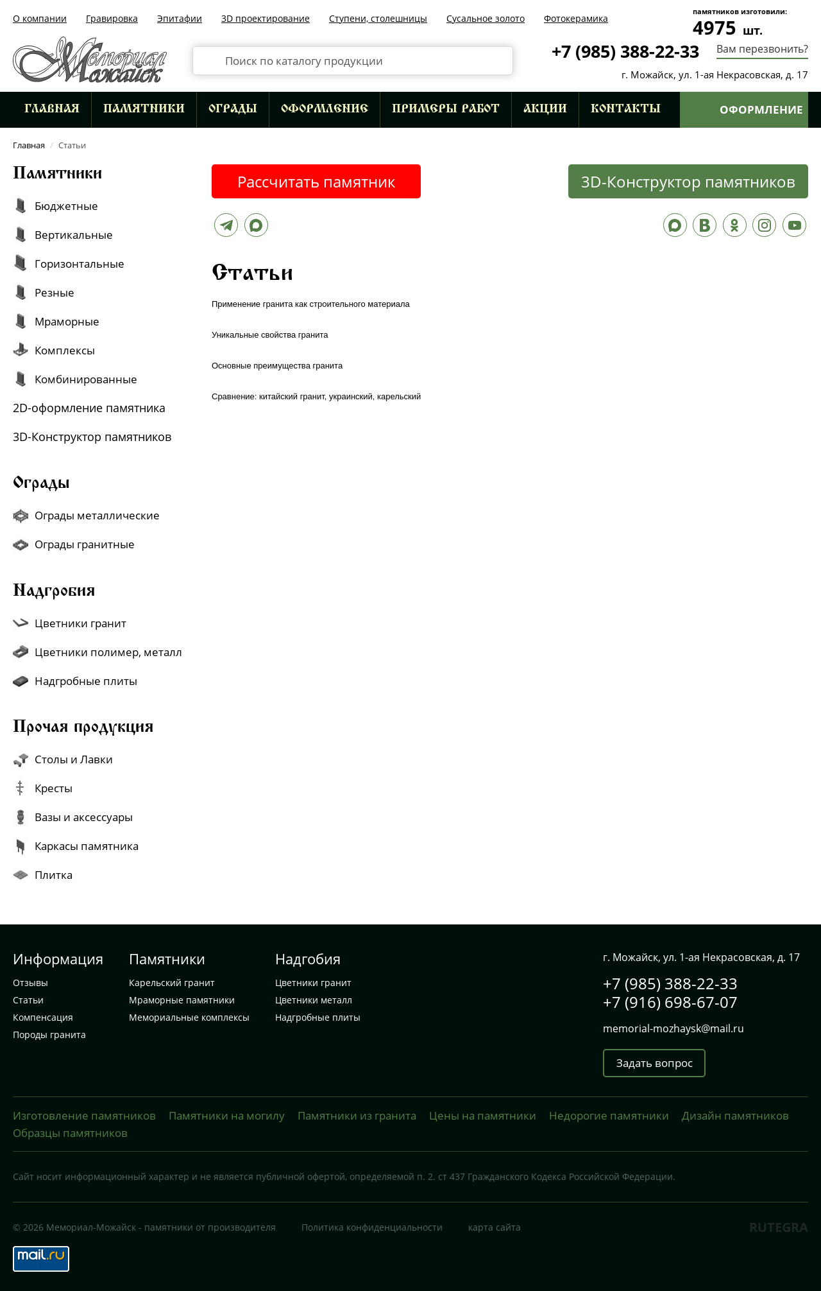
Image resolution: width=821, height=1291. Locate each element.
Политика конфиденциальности (372, 1227)
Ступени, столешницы (378, 18)
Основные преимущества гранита (277, 365)
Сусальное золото (485, 18)
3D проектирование (265, 18)
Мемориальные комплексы (189, 1017)
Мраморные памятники (182, 999)
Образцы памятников (70, 1132)
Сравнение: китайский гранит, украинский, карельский (316, 396)
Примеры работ (446, 110)
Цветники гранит (313, 982)
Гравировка (112, 18)
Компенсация (43, 1017)
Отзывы (30, 982)
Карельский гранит (172, 982)
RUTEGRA (778, 1227)
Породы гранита (49, 1034)
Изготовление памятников (84, 1115)
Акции (545, 110)
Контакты (626, 110)
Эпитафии (179, 18)
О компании (40, 18)
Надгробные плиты (317, 1017)
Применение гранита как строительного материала (311, 304)
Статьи (28, 999)
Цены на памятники (482, 1115)
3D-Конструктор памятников (688, 181)
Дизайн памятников (735, 1115)
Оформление (324, 110)
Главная (52, 110)
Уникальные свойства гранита (270, 335)
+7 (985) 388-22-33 (625, 51)
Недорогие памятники (609, 1115)
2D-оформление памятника (89, 407)
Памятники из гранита (357, 1115)
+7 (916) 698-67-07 (670, 1001)
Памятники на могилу (227, 1115)
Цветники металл (313, 999)
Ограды (232, 110)
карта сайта (494, 1227)
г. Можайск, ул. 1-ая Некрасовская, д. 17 (715, 74)
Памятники (144, 110)
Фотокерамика (576, 18)
